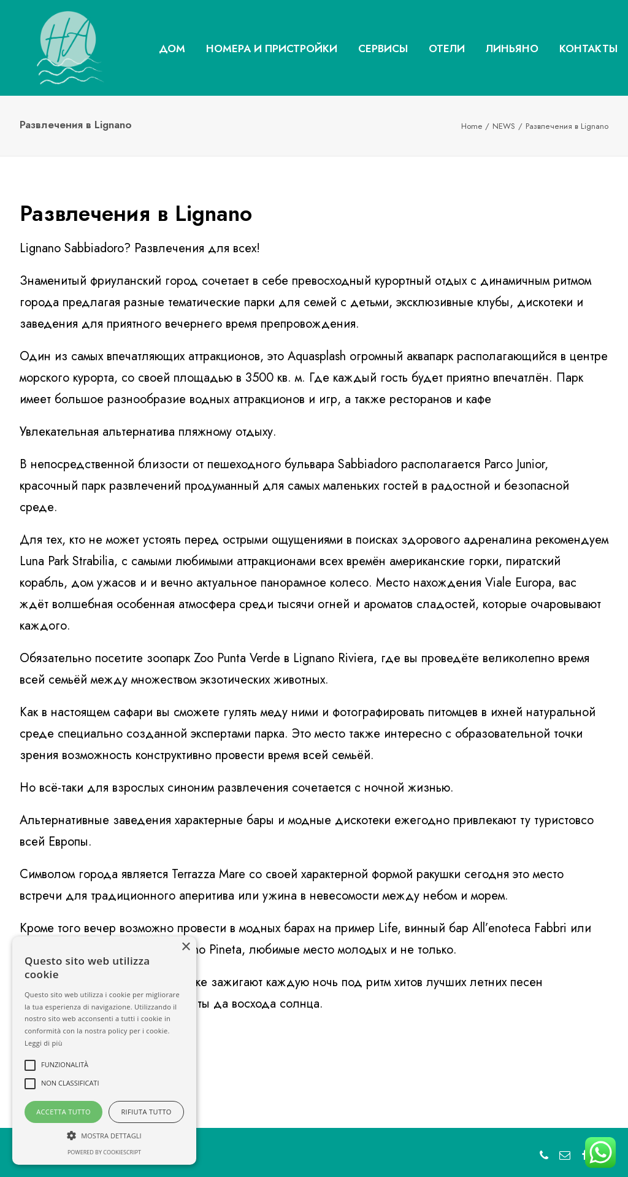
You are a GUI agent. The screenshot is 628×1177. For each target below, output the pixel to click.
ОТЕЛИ (447, 48)
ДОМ (172, 48)
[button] (104, 1134)
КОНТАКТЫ (588, 48)
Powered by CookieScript (104, 1152)
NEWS (503, 126)
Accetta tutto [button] (63, 1111)
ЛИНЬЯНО (512, 48)
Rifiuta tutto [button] (146, 1111)
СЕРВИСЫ (383, 48)
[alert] (104, 1050)
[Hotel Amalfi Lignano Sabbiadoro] (53, 48)
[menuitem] (172, 49)
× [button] (185, 947)
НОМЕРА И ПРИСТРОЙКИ (271, 48)
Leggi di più (44, 1043)
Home (471, 126)
